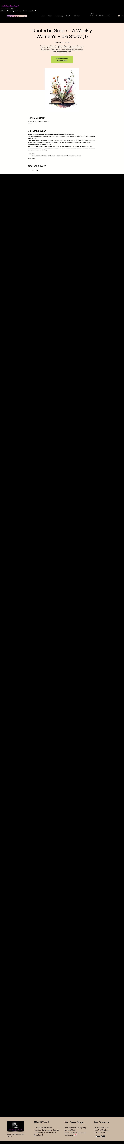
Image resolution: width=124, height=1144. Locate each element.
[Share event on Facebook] (29, 170)
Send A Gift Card (69, 1135)
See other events (62, 60)
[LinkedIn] (102, 1136)
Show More (31, 158)
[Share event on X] (33, 170)
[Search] (101, 15)
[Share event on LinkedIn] (37, 170)
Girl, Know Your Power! (15, 1130)
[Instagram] (99, 1136)
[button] (92, 15)
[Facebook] (97, 1136)
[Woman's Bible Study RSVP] (17, 16)
